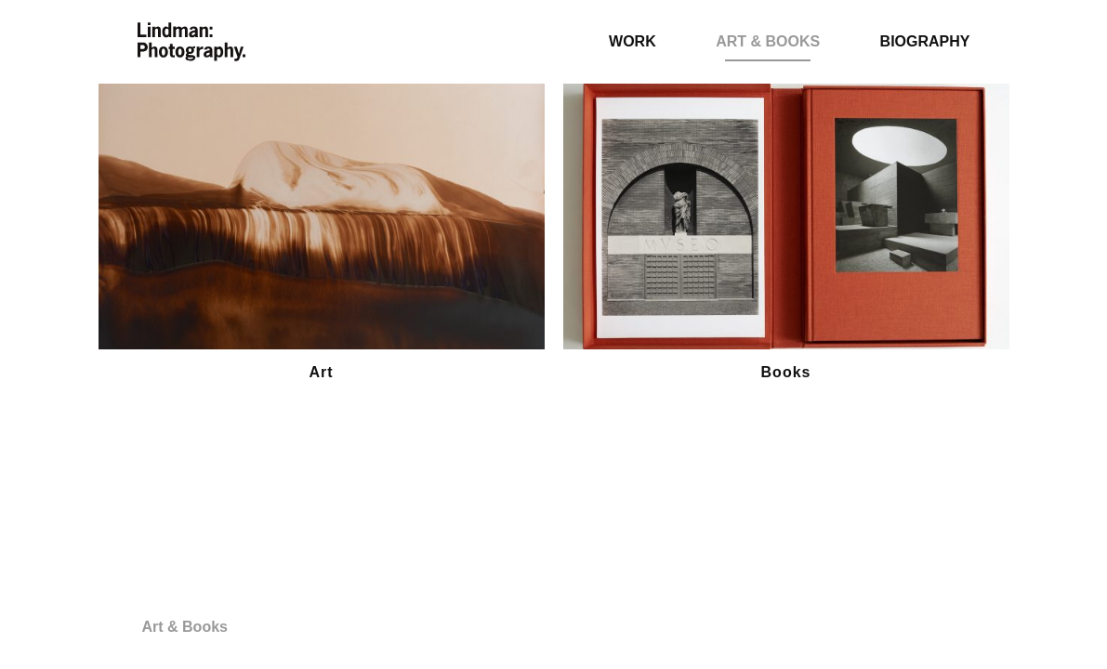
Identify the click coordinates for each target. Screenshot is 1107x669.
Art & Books (768, 41)
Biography (925, 41)
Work (632, 41)
